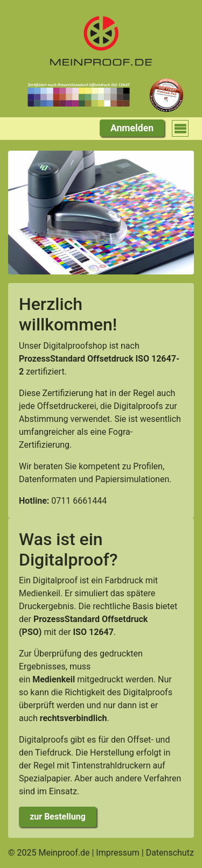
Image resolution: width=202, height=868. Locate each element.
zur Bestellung (58, 816)
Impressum (118, 853)
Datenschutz (170, 853)
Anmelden (132, 128)
